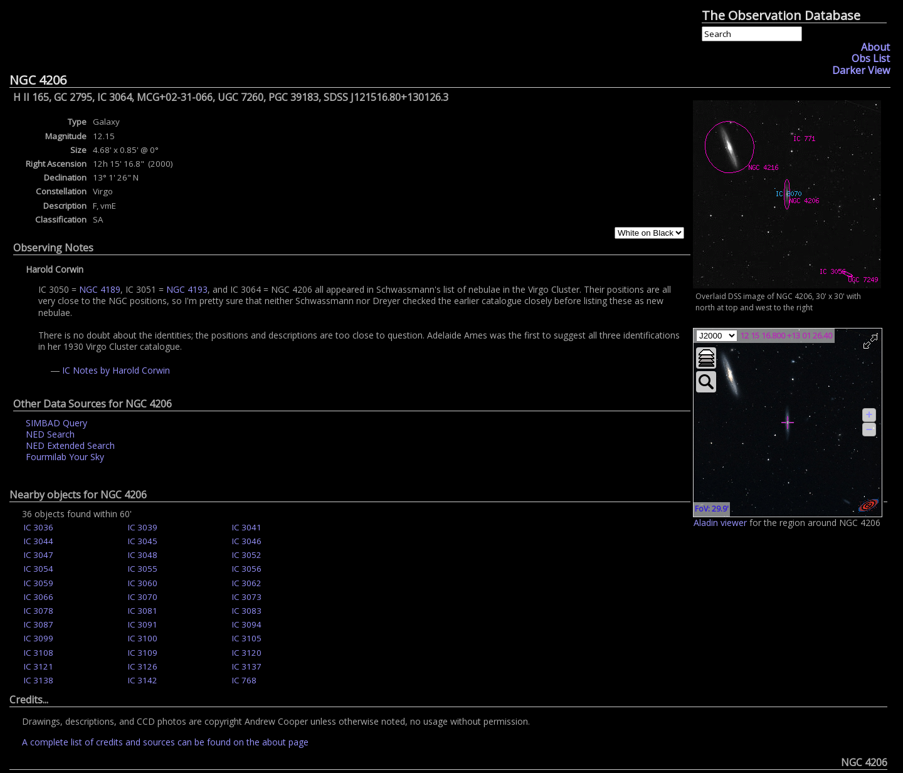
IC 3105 (246, 638)
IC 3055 (142, 568)
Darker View (861, 70)
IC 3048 (142, 554)
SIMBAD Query (56, 423)
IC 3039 (142, 527)
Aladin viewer (720, 522)
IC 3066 (38, 596)
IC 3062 (246, 583)
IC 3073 (246, 596)
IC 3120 (246, 652)
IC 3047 (38, 554)
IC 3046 (246, 541)
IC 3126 (142, 666)
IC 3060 (142, 583)
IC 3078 (38, 610)
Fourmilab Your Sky (65, 457)
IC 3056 (246, 568)
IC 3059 (38, 583)
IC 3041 (246, 527)
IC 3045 (142, 541)
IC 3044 (38, 541)
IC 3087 (38, 624)
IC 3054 (38, 568)
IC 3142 (142, 680)
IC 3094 (246, 624)
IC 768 (244, 680)
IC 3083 (246, 610)
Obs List (871, 58)
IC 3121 (38, 666)
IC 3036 (38, 527)
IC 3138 (38, 680)
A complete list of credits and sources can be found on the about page (165, 742)
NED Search (50, 434)
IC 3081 (142, 610)
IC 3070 (142, 596)
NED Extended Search (70, 445)
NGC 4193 (187, 289)
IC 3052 (246, 554)
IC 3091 (142, 624)
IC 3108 (38, 652)
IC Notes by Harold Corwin (116, 370)
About (875, 47)
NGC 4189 (99, 289)
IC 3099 (38, 638)
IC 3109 (142, 652)
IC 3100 (142, 638)
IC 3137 (246, 666)
